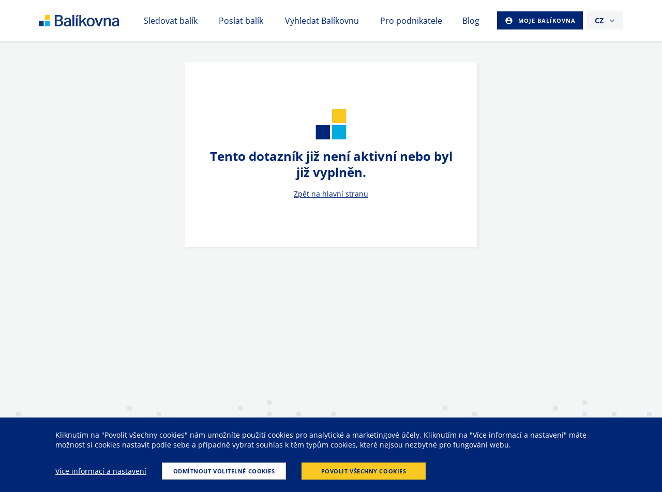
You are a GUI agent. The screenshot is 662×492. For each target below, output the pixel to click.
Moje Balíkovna (546, 20)
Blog (470, 20)
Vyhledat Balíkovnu (322, 20)
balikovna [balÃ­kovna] (91, 20)
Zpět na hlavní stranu (331, 194)
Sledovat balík (171, 20)
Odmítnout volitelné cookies (224, 471)
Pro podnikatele (411, 20)
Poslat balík (241, 20)
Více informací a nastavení (100, 471)
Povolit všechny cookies (364, 471)
